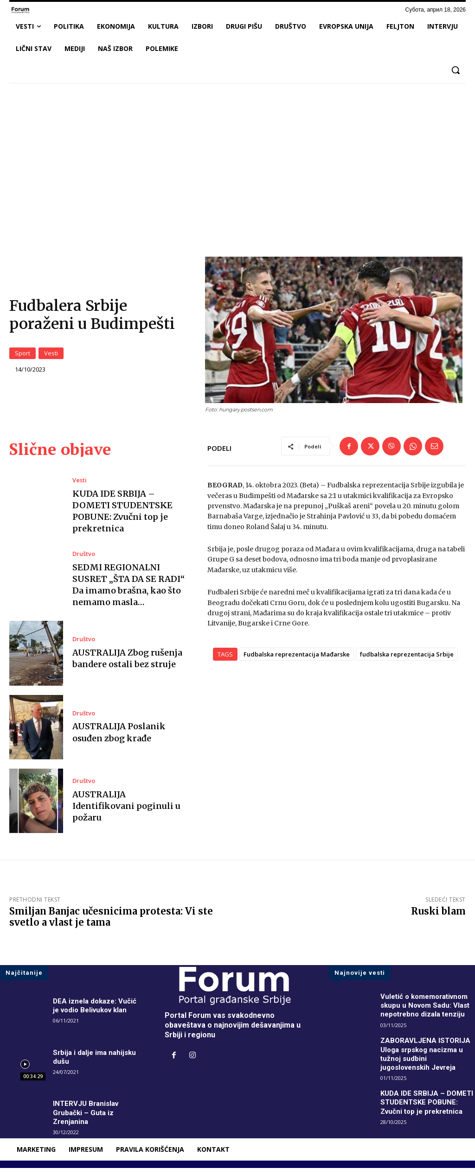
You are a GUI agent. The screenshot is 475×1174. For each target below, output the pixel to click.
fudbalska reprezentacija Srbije (407, 660)
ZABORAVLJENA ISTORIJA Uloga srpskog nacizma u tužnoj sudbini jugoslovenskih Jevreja (426, 1060)
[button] (455, 70)
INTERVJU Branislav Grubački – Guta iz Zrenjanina (87, 1118)
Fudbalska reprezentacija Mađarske (297, 660)
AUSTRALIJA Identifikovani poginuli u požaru (126, 811)
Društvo (83, 559)
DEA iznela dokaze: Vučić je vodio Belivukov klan (96, 1011)
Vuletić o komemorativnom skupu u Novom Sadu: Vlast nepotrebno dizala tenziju (427, 1011)
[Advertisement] (237, 159)
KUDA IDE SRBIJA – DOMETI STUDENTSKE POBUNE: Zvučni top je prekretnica (122, 517)
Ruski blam (438, 917)
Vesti (51, 356)
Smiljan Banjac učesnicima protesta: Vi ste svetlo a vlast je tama (111, 922)
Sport (22, 356)
